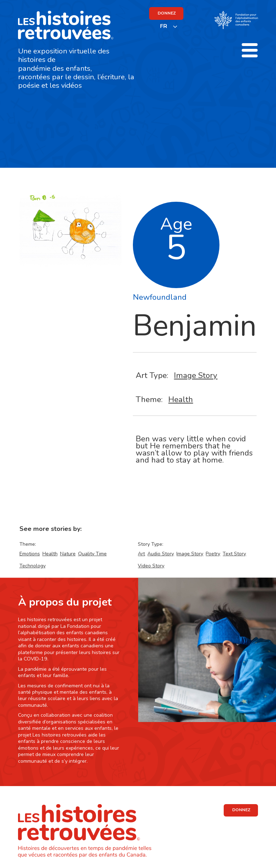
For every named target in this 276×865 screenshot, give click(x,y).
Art (141, 553)
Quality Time (92, 553)
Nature (68, 553)
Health (180, 399)
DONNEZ (167, 13)
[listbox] (169, 26)
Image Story (195, 375)
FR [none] (163, 26)
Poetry (213, 553)
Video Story (151, 565)
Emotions (29, 553)
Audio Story (160, 553)
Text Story (234, 553)
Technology (32, 565)
